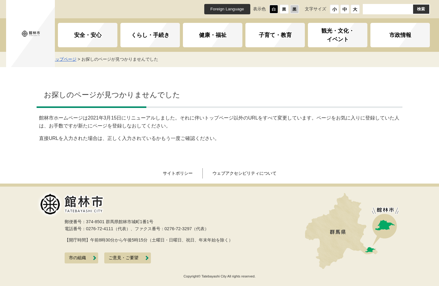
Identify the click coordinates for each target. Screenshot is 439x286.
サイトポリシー (178, 173)
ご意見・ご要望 (123, 258)
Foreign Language (227, 9)
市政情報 (400, 35)
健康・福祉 (213, 35)
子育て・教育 (275, 35)
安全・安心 (88, 35)
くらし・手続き (150, 35)
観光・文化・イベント (337, 35)
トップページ (72, 59)
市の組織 (77, 258)
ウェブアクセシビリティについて (244, 173)
